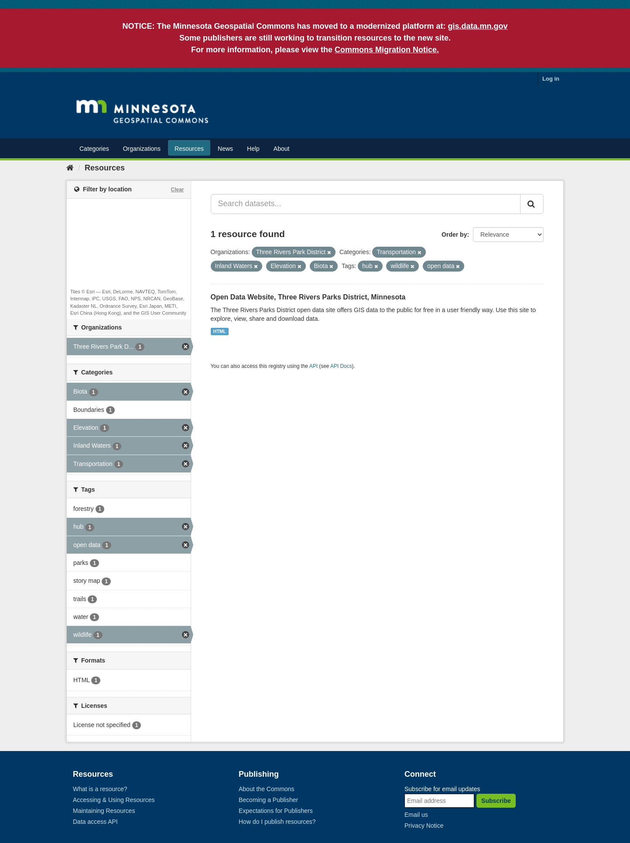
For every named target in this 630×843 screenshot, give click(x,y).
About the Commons (266, 788)
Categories (94, 148)
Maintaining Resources (104, 810)
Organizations (142, 148)
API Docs (341, 366)
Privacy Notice (423, 825)
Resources (189, 148)
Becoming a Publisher (268, 799)
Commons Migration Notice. (387, 49)
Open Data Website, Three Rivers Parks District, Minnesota (308, 297)
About (282, 148)
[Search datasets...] (366, 204)
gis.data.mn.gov (478, 26)
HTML (219, 331)
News (225, 148)
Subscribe (496, 800)
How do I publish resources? (277, 821)
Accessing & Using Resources (114, 799)
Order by (454, 234)
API (313, 366)
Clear (177, 190)
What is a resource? (100, 788)
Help (253, 148)
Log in (550, 78)
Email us (416, 814)
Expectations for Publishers (276, 810)
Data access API (95, 821)
